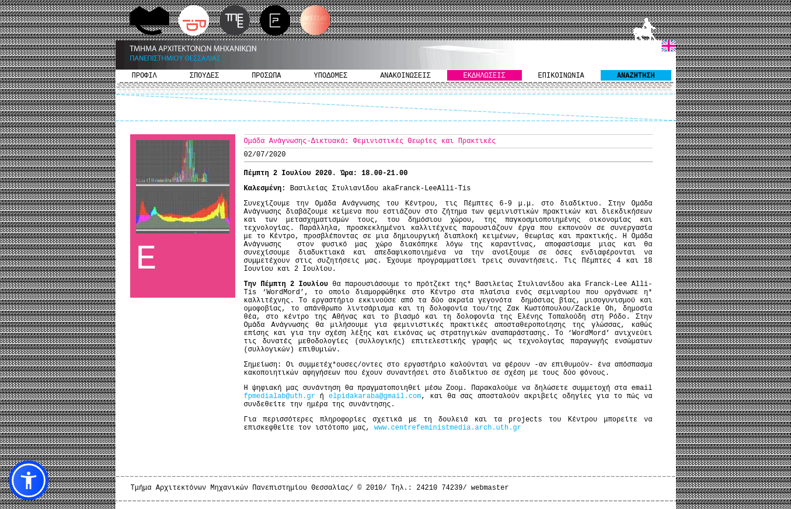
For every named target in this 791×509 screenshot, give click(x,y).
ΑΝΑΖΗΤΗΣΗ (636, 76)
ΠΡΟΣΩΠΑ (266, 76)
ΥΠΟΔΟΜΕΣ (331, 76)
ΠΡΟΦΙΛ (144, 76)
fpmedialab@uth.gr (279, 396)
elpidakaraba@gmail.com (375, 396)
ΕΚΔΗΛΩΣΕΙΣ (485, 76)
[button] (29, 480)
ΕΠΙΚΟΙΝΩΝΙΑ (561, 76)
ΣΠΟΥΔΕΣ (204, 76)
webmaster (490, 488)
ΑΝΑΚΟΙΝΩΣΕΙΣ (405, 76)
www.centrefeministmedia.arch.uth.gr (447, 428)
